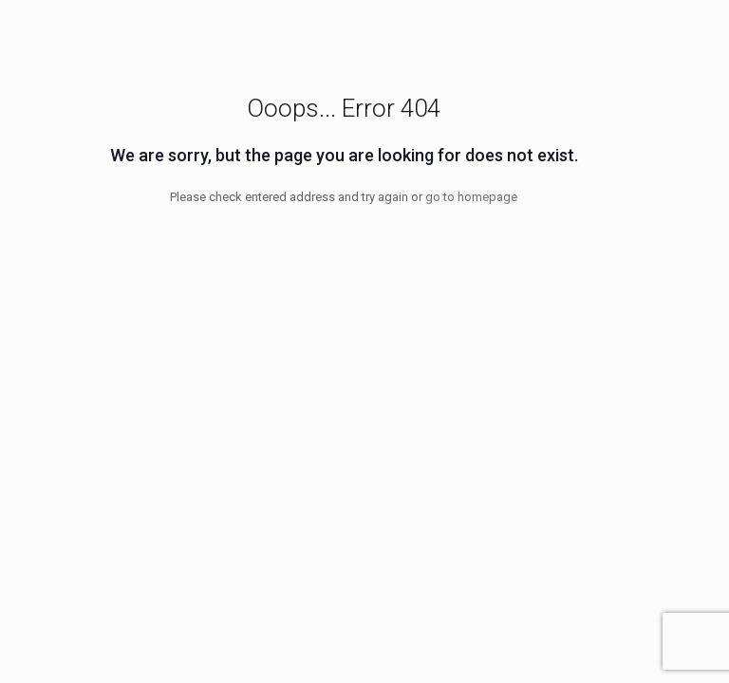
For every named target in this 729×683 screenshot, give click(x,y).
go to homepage (471, 197)
